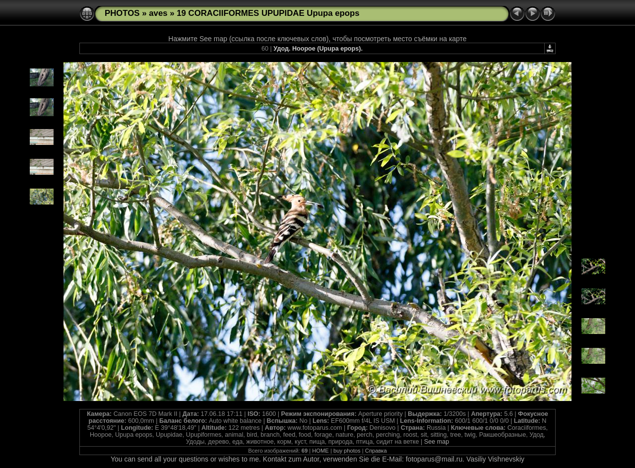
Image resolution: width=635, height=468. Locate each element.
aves (158, 13)
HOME (320, 451)
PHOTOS (122, 13)
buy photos (347, 451)
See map (436, 441)
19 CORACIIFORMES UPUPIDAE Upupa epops (268, 13)
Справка (376, 451)
